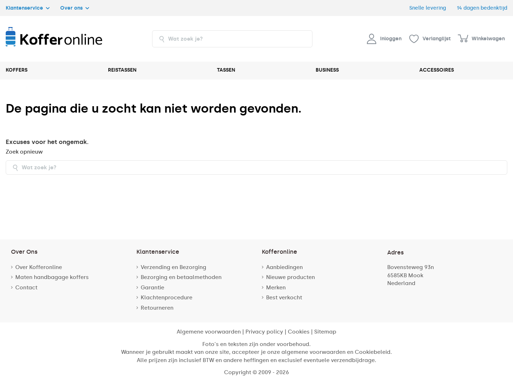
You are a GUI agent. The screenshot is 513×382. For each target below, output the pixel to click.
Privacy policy (264, 332)
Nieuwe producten (290, 277)
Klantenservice (28, 8)
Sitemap (325, 332)
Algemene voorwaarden (209, 332)
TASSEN (226, 70)
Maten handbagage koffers (52, 277)
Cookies (299, 332)
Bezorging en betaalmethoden (181, 277)
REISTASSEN (122, 70)
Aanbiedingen (284, 267)
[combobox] (232, 38)
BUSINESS (327, 70)
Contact (26, 287)
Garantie (152, 287)
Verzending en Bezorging (173, 267)
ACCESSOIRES (436, 70)
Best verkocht (284, 297)
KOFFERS (16, 70)
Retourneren (157, 308)
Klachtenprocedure (166, 297)
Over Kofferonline (38, 267)
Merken (276, 287)
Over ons (74, 8)
